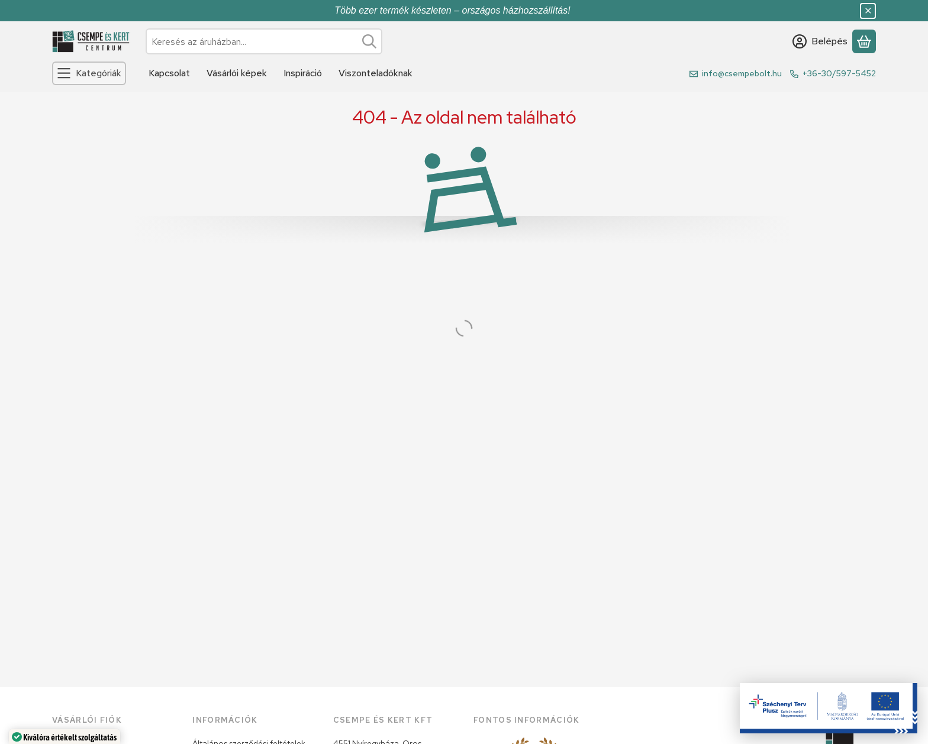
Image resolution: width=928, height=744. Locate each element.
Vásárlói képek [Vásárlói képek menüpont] (237, 73)
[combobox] (264, 41)
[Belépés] (820, 41)
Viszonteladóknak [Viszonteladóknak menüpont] (376, 73)
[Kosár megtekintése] (864, 41)
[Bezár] (868, 11)
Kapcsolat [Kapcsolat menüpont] (169, 73)
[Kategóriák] (89, 73)
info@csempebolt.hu (742, 73)
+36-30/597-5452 (839, 73)
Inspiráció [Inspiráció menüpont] (302, 73)
